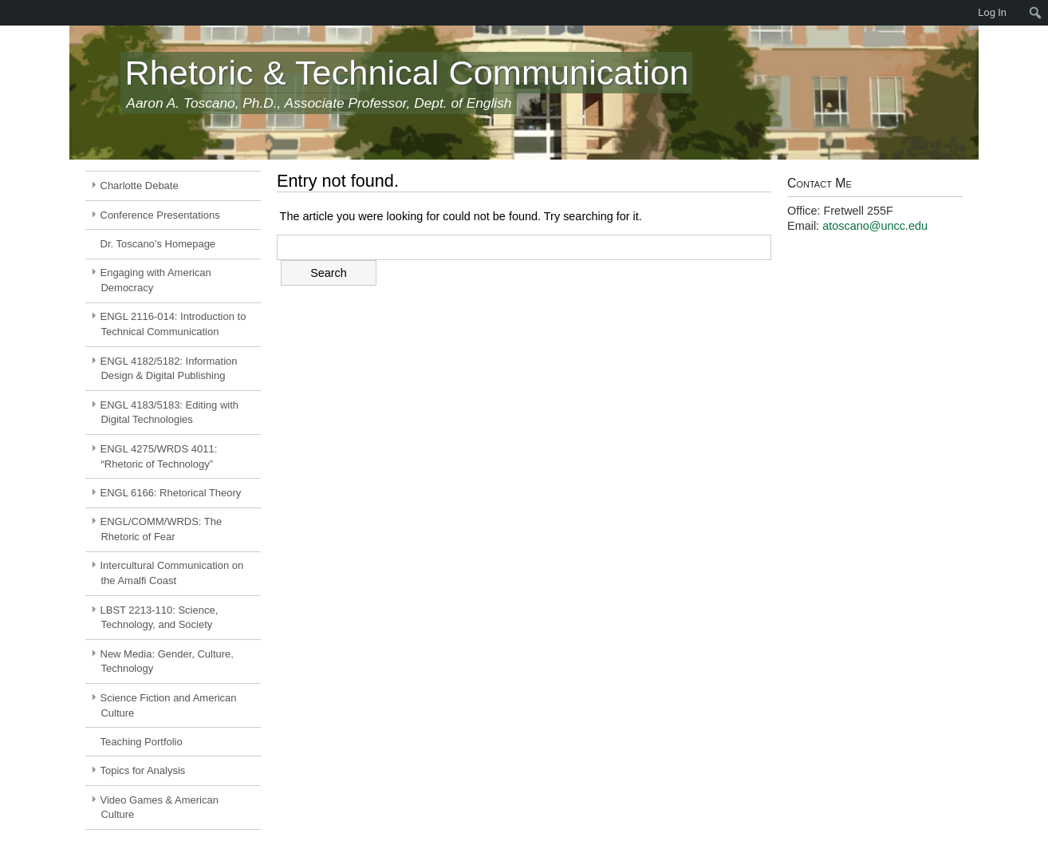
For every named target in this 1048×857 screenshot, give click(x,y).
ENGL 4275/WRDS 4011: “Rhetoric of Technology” (159, 456)
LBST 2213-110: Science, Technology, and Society (159, 617)
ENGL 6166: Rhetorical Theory (171, 493)
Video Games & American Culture (159, 807)
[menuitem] (8, 13)
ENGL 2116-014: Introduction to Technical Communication (173, 324)
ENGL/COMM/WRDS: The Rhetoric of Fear (161, 529)
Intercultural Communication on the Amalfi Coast (172, 572)
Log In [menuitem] (992, 12)
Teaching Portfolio (141, 742)
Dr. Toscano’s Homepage (158, 244)
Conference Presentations (160, 215)
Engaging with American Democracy (155, 280)
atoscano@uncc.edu (875, 225)
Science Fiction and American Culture (168, 705)
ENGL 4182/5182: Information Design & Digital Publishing (169, 368)
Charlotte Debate (139, 186)
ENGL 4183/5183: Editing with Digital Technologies (169, 412)
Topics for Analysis (143, 770)
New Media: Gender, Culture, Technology (167, 661)
